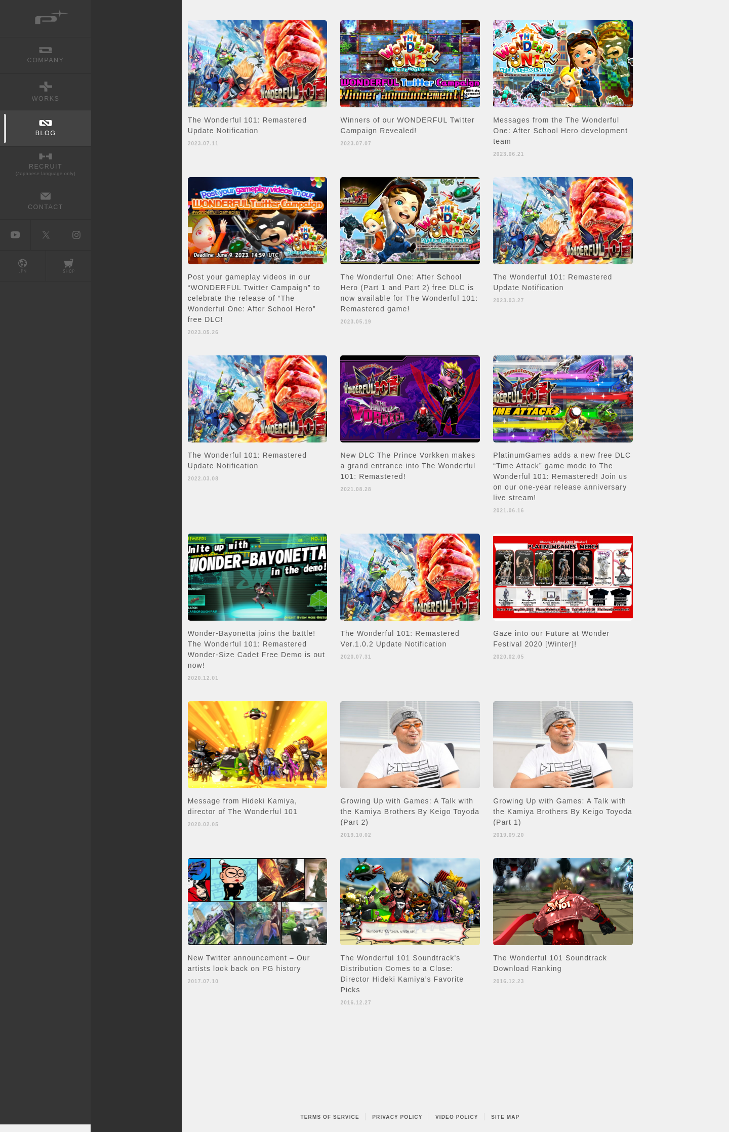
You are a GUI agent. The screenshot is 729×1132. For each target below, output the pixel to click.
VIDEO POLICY (456, 1117)
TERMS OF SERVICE (330, 1117)
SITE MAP (505, 1117)
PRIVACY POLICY (397, 1117)
